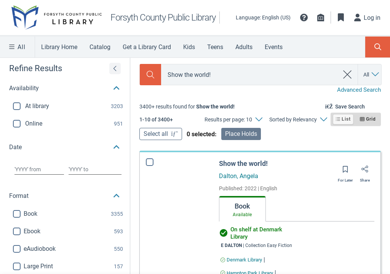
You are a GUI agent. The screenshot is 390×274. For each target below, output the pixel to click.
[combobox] (249, 75)
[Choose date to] (95, 169)
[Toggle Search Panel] (377, 47)
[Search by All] (371, 74)
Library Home (59, 47)
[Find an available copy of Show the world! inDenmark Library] (241, 260)
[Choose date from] (39, 169)
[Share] (364, 171)
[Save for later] (345, 171)
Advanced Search (359, 89)
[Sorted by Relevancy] (298, 119)
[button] (304, 17)
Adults (244, 47)
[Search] (150, 74)
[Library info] (321, 17)
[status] (187, 106)
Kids (189, 47)
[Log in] (367, 17)
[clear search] (347, 74)
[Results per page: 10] (233, 119)
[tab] (242, 209)
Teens (215, 47)
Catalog (100, 47)
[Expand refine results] (115, 68)
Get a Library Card (147, 47)
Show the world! (243, 163)
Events (274, 47)
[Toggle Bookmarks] (341, 17)
